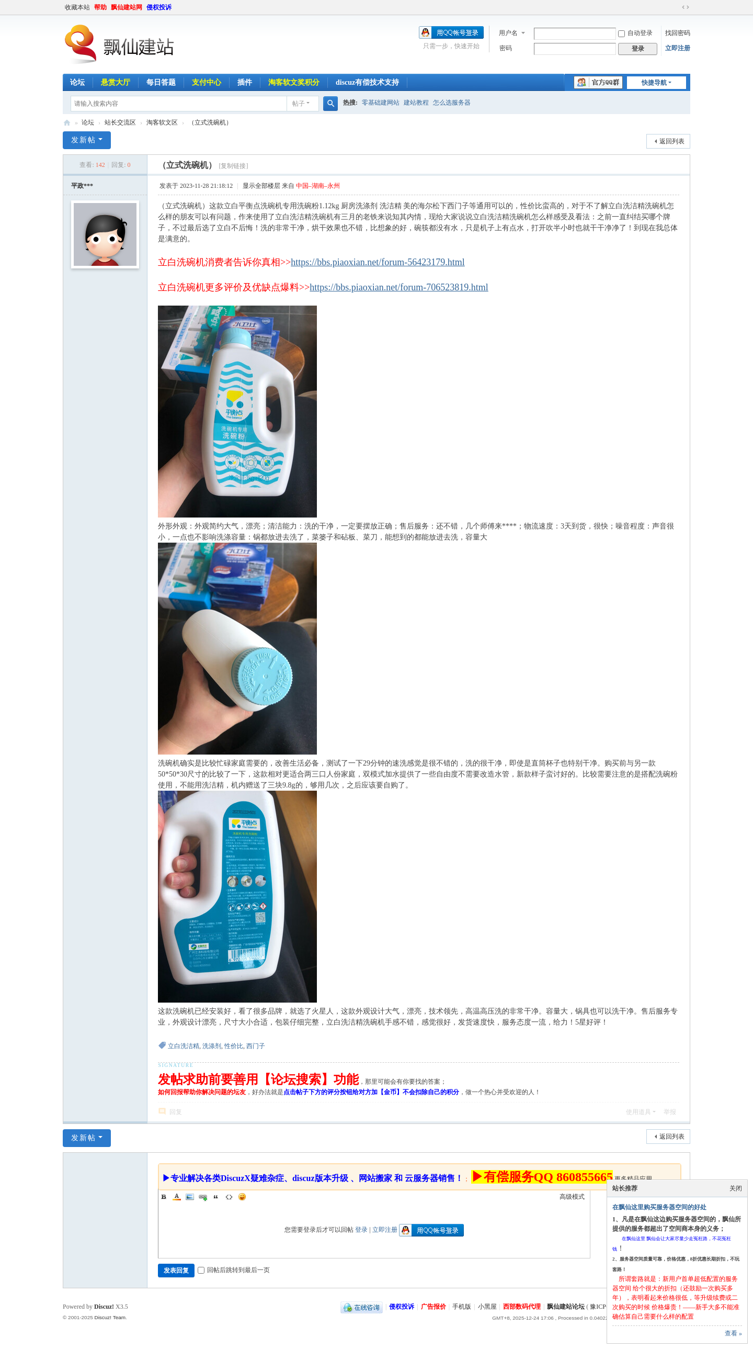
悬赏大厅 (115, 82)
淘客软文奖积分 (294, 82)
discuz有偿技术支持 (367, 82)
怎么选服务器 (452, 102)
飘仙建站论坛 (67, 122)
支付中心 (206, 82)
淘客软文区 (162, 122)
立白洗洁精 (183, 1046)
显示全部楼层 (261, 185)
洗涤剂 (211, 1046)
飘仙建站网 (126, 7)
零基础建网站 (381, 102)
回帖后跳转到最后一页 (234, 1270)
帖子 (298, 103)
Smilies (242, 1196)
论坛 (77, 82)
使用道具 (638, 1112)
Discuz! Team (110, 1317)
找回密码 (677, 33)
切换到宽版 (685, 7)
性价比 (233, 1046)
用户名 (508, 33)
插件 (244, 82)
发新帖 (83, 140)
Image (190, 1196)
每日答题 (161, 82)
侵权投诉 (159, 7)
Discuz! (104, 1306)
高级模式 (572, 1196)
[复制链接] (233, 166)
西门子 (255, 1046)
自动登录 (635, 33)
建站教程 (416, 102)
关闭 (735, 1188)
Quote (216, 1196)
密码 (505, 48)
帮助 (100, 7)
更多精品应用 (633, 1179)
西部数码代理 (522, 1306)
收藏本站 (77, 7)
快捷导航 (654, 82)
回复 (175, 1112)
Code (229, 1196)
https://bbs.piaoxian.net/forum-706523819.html (399, 287)
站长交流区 (120, 122)
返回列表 (671, 141)
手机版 (461, 1306)
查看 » (733, 1333)
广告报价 (433, 1306)
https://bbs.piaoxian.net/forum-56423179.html (377, 262)
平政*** (82, 185)
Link (203, 1196)
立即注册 (677, 48)
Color (177, 1196)
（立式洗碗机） (210, 122)
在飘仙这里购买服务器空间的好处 (659, 1207)
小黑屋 (487, 1306)
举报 (670, 1112)
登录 (361, 1229)
